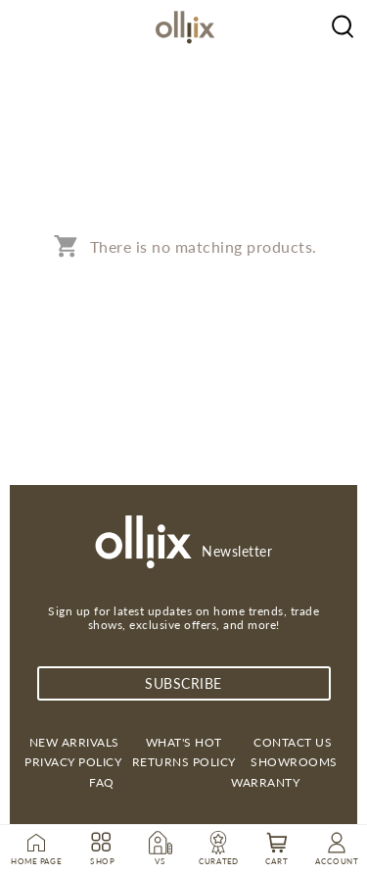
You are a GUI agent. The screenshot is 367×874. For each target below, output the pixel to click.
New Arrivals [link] (74, 742)
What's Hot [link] (184, 742)
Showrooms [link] (294, 761)
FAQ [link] (102, 782)
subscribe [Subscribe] (183, 683)
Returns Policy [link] (184, 761)
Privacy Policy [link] (72, 761)
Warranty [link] (265, 782)
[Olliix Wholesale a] (342, 24)
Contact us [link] (292, 742)
